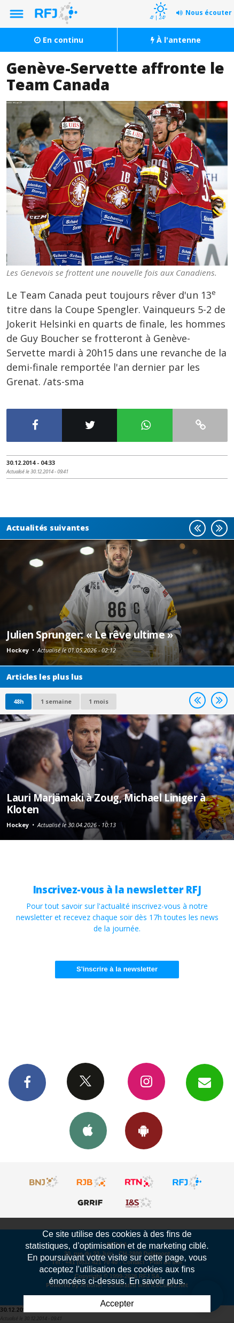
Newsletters (204, 1082)
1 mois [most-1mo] (98, 701)
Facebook (27, 1082)
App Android (143, 1130)
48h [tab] (18, 701)
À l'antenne (176, 40)
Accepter (117, 1303)
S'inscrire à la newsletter (117, 969)
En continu (58, 40)
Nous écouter (208, 12)
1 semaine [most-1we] (56, 701)
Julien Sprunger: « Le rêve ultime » (89, 634)
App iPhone (88, 1130)
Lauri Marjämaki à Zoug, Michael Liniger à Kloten (106, 803)
